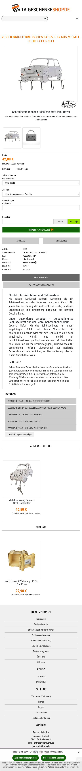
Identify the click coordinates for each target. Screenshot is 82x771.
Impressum (41, 619)
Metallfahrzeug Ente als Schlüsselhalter (21, 502)
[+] (77, 221)
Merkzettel (61, 240)
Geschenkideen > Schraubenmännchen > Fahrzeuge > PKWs (37, 408)
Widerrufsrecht (41, 624)
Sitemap (41, 662)
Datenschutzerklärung (41, 640)
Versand (20, 163)
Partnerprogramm (41, 651)
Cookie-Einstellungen (41, 646)
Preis (4, 155)
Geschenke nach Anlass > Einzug (24, 421)
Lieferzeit (6, 169)
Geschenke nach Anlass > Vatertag (25, 414)
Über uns (41, 656)
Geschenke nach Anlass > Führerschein (27, 428)
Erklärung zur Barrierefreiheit (41, 629)
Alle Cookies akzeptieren (26, 758)
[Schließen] (79, 752)
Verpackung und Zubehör (41, 285)
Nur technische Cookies (53, 758)
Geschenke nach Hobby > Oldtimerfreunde (29, 401)
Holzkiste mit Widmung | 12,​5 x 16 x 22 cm (21, 583)
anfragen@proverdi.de (44, 742)
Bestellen (6, 217)
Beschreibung (41, 277)
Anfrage (21, 240)
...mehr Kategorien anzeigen (19, 434)
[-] (70, 221)
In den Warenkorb (41, 229)
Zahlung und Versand (41, 635)
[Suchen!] (45, 18)
